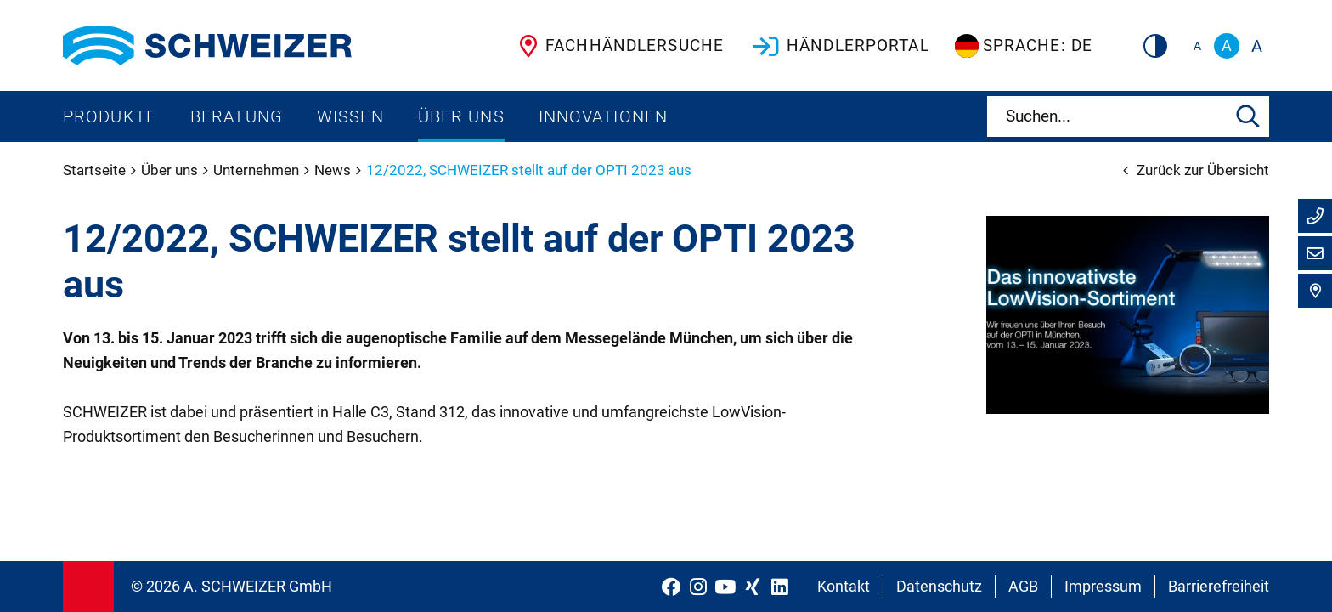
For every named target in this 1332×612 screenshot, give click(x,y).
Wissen (350, 116)
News (334, 170)
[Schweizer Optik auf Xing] (753, 586)
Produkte (109, 116)
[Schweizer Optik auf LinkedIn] (780, 586)
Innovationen (603, 116)
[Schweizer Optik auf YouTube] (725, 586)
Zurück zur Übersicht (1196, 170)
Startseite (96, 170)
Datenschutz (939, 586)
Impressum (1103, 586)
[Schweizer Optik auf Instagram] (698, 586)
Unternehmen (257, 170)
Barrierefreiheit (1218, 586)
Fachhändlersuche (618, 46)
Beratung (236, 116)
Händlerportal (839, 46)
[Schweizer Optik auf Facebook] (671, 586)
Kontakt (843, 586)
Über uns (461, 116)
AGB (1023, 586)
